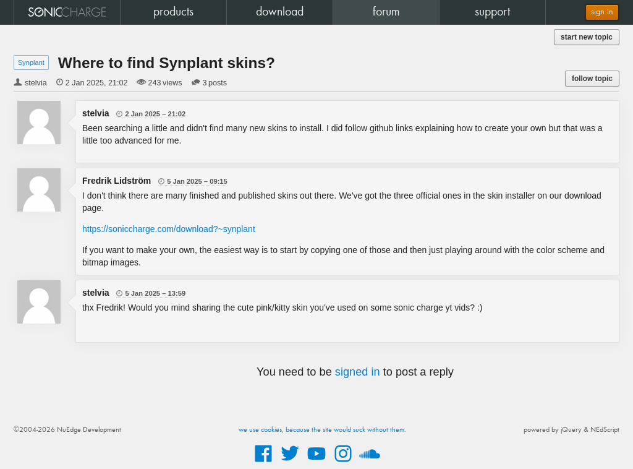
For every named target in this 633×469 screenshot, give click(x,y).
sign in (602, 12)
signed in (357, 372)
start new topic (587, 37)
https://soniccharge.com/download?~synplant (168, 229)
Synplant (31, 62)
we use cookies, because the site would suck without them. (322, 430)
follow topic (592, 78)
